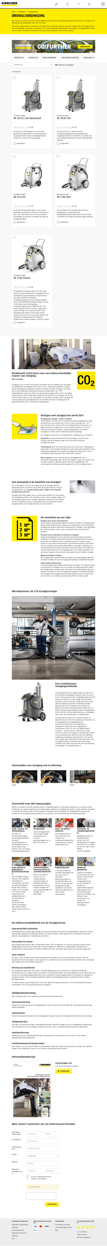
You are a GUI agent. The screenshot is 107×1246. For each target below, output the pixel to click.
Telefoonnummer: (17, 1148)
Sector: (14, 1154)
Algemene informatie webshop (19, 1234)
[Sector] (42, 1156)
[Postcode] (33, 1171)
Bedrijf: (15, 1162)
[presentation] (41, 1195)
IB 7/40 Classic (22, 278)
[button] (93, 57)
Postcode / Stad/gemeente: (17, 1171)
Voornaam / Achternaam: (17, 1133)
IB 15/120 (19, 197)
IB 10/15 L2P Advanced (27, 118)
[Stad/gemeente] (51, 1171)
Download (63, 1071)
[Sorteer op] (32, 64)
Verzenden (52, 1204)
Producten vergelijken (64, 65)
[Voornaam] (33, 1133)
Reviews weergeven (84, 1237)
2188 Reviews (82, 1234)
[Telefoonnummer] (42, 1148)
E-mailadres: (16, 1140)
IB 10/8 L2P (64, 118)
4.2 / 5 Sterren (82, 1232)
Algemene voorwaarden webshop (20, 1226)
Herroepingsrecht (18, 1230)
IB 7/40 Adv (64, 197)
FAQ (13, 1238)
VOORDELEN (33, 58)
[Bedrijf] (42, 1163)
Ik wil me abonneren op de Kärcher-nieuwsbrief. (41, 1178)
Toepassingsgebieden (70, 58)
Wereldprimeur (49, 58)
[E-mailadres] (42, 1141)
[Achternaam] (51, 1133)
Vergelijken (21, 143)
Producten (19, 58)
